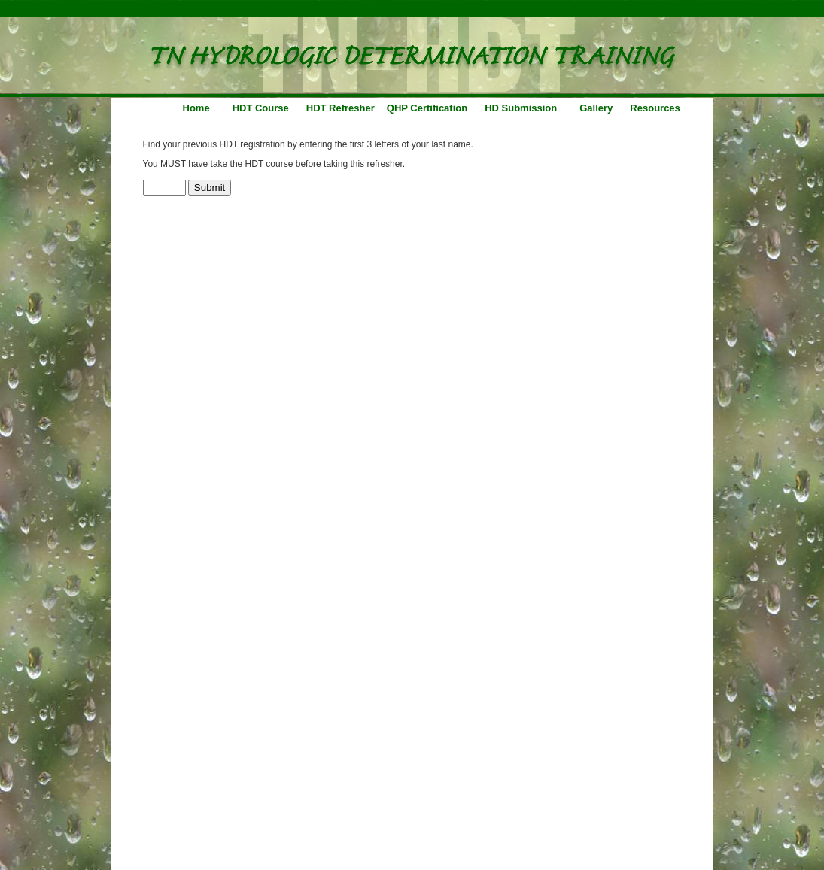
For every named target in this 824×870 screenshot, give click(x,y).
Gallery (596, 108)
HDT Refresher (340, 108)
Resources (655, 108)
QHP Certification (427, 108)
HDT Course (261, 108)
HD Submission (521, 108)
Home (196, 108)
